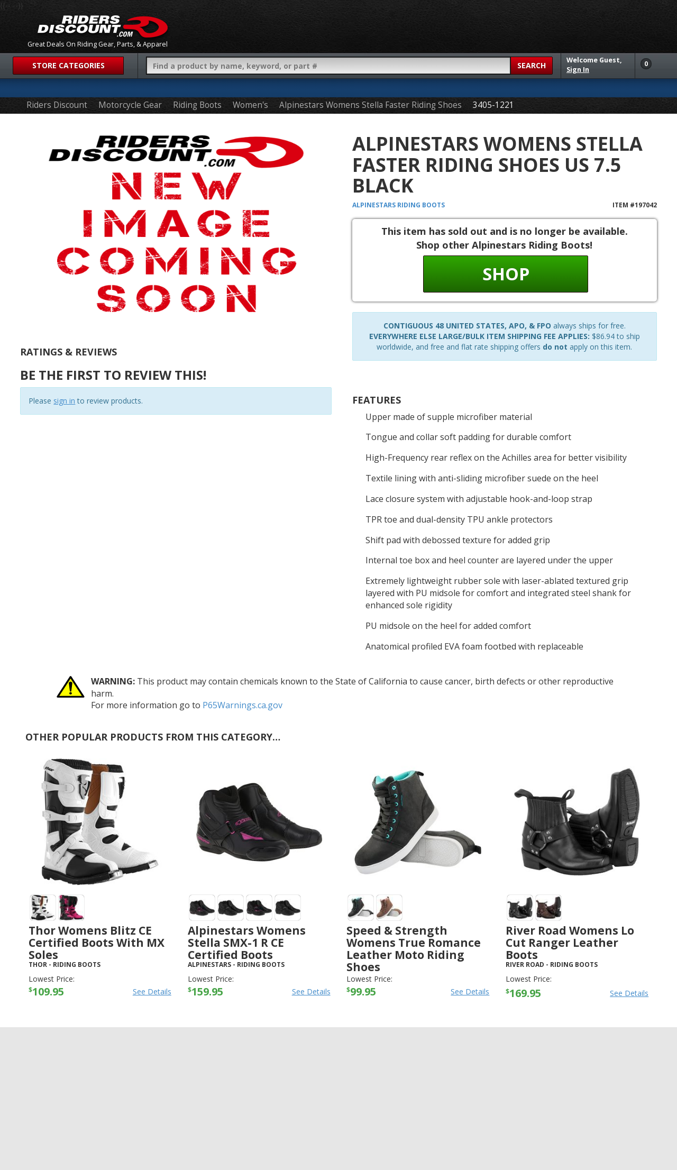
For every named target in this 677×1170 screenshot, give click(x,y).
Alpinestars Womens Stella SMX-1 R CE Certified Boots (247, 942)
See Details (152, 991)
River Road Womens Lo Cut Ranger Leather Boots (570, 942)
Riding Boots (197, 105)
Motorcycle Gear (130, 105)
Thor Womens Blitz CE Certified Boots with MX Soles (96, 942)
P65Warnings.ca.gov (242, 705)
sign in (64, 401)
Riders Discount (56, 105)
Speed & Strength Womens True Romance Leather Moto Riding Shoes (413, 948)
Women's (250, 105)
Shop (505, 274)
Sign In (577, 69)
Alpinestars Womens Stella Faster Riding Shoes (370, 105)
